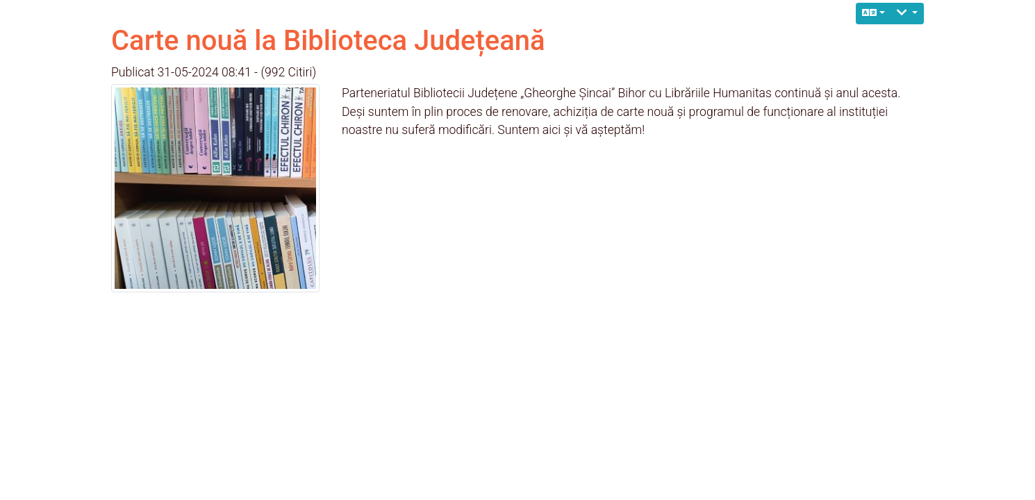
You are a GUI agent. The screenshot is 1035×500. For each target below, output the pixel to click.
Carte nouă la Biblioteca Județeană (328, 40)
